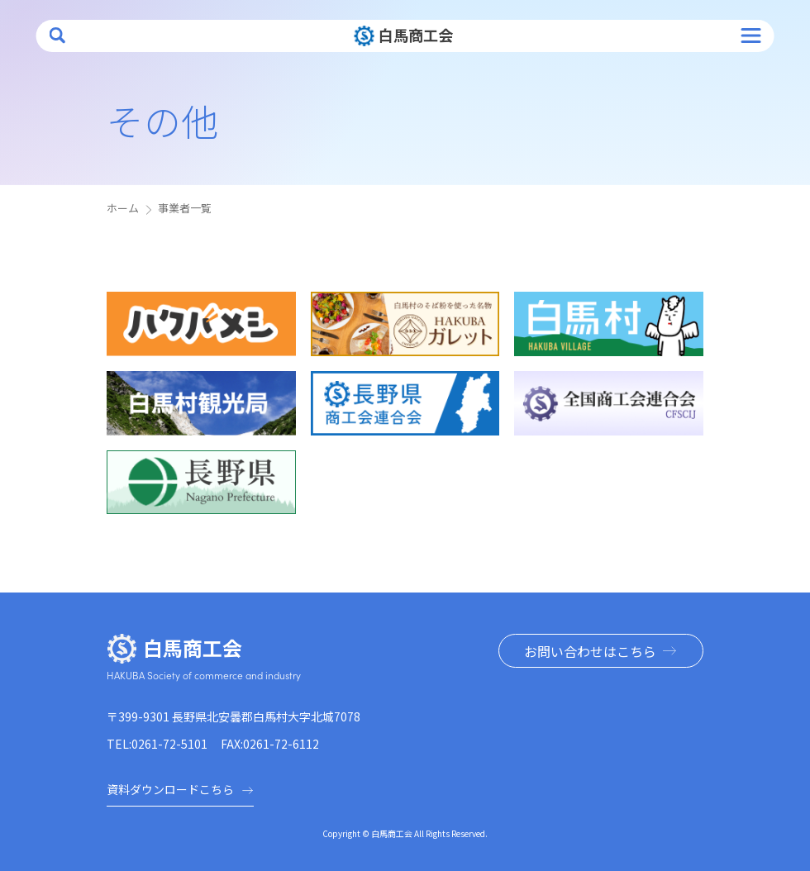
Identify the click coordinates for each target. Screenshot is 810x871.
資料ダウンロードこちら (180, 789)
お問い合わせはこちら (590, 651)
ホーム (123, 207)
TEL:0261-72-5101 (157, 743)
